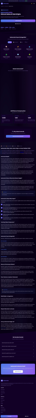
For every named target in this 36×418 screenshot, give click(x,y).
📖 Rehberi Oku (18, 23)
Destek (2, 403)
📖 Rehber (27, 416)
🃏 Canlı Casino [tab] (15, 42)
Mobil (2, 401)
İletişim (2, 412)
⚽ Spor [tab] (21, 42)
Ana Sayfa (2, 6)
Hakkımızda (2, 407)
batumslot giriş (3, 327)
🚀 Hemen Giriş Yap (18, 20)
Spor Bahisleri (3, 392)
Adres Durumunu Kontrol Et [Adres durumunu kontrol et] (18, 136)
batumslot (22, 152)
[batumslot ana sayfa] (5, 4)
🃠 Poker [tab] (26, 42)
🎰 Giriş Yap (9, 416)
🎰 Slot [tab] (10, 42)
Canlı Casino (2, 391)
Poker (2, 394)
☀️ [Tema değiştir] (31, 3)
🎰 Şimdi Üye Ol (18, 371)
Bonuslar (2, 398)
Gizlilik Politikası (3, 409)
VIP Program (2, 400)
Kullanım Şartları (3, 410)
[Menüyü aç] (34, 4)
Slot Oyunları (6, 6)
